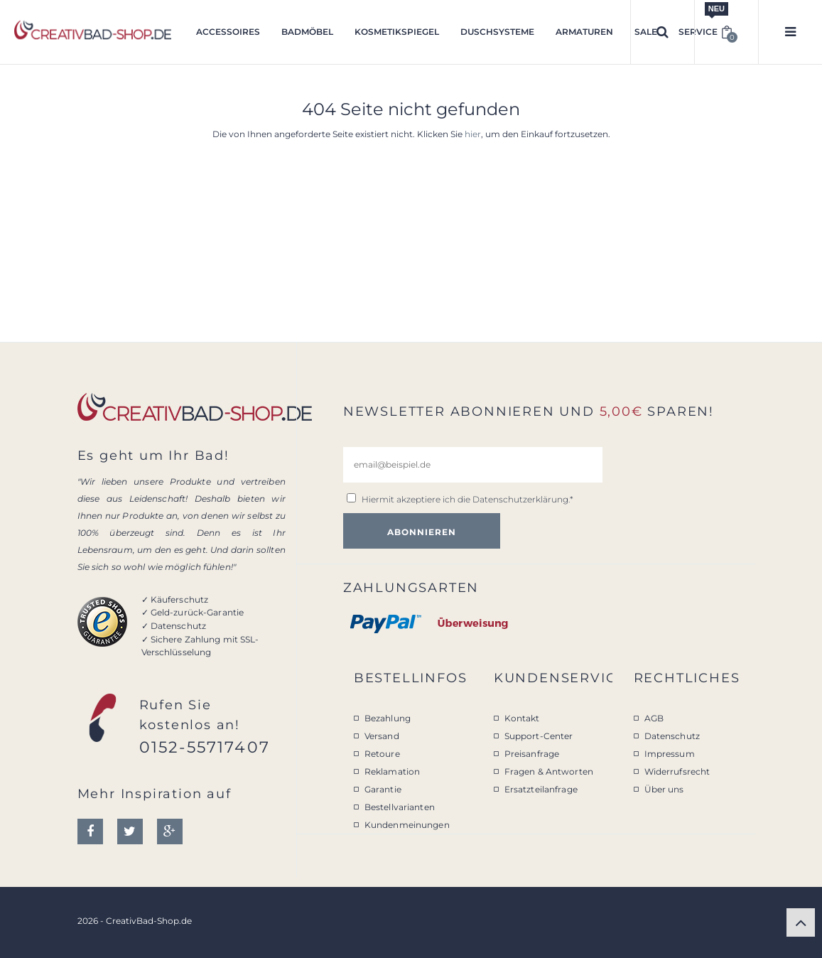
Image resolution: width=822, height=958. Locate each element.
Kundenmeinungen (407, 824)
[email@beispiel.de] (473, 465)
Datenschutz (672, 736)
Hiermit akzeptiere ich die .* (467, 499)
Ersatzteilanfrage (541, 789)
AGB (654, 718)
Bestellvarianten (399, 807)
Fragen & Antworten (548, 771)
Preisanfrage (531, 753)
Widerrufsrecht (677, 771)
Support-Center (538, 736)
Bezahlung (387, 718)
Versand (381, 736)
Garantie (382, 789)
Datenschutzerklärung (520, 499)
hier (473, 134)
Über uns (664, 789)
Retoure (382, 753)
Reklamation (392, 771)
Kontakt (522, 718)
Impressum (669, 753)
